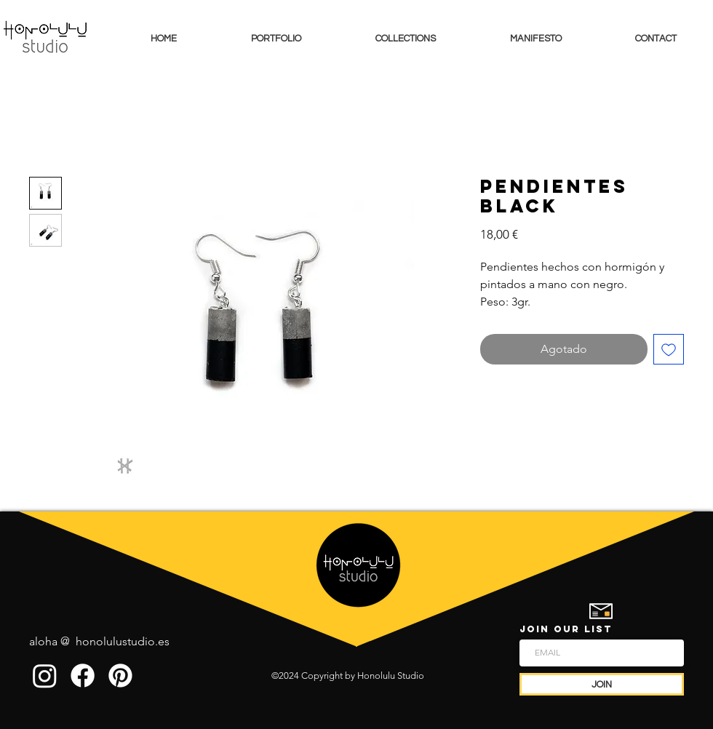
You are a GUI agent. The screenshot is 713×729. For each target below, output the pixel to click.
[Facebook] (82, 675)
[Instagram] (44, 675)
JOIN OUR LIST (566, 629)
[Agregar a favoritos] (668, 349)
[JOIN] (601, 684)
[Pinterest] (120, 675)
